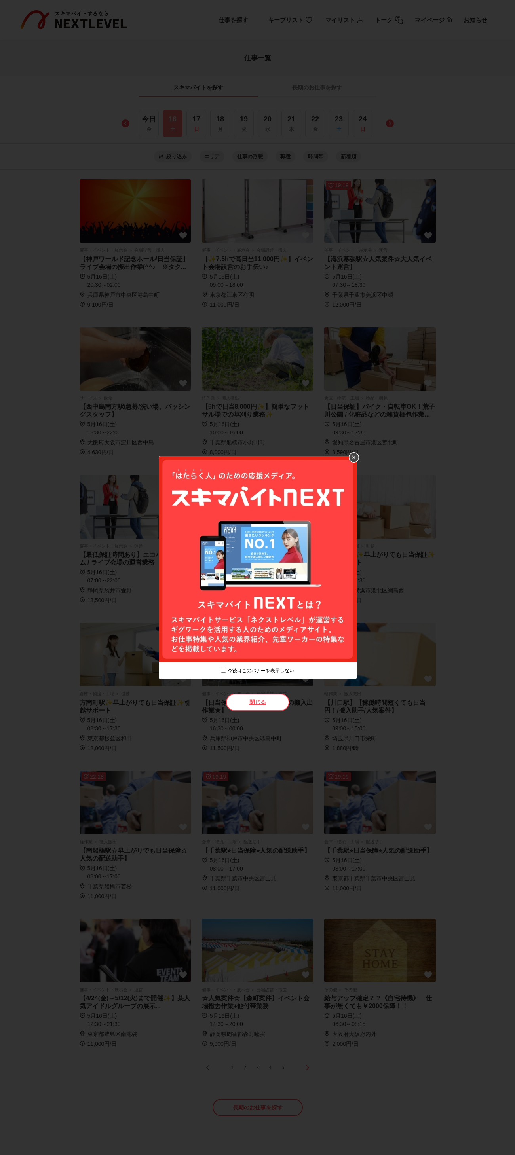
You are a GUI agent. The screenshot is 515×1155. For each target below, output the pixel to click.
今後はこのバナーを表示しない (261, 670)
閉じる (257, 702)
